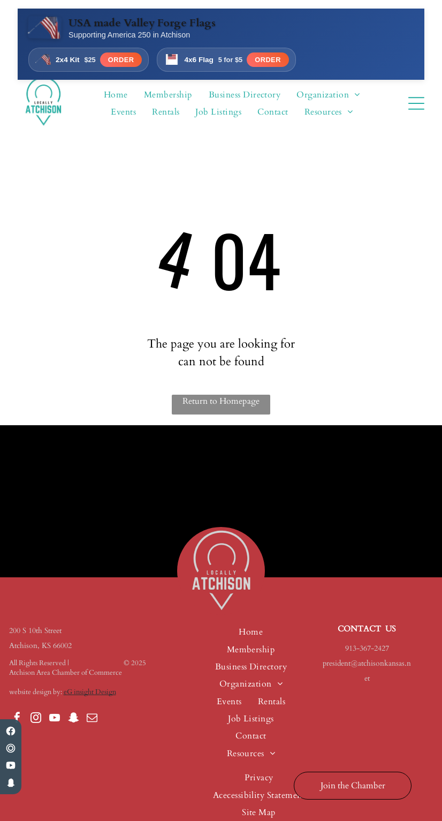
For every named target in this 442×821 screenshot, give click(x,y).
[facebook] (17, 719)
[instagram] (36, 719)
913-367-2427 (367, 648)
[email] (92, 719)
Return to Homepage (221, 401)
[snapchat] (73, 719)
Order (121, 60)
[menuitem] (116, 94)
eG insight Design (90, 692)
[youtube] (55, 719)
